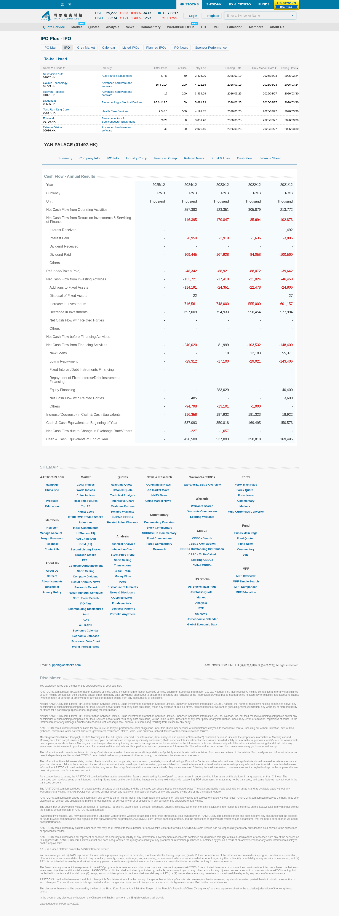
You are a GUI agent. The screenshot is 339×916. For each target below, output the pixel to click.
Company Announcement (86, 565)
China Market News (159, 500)
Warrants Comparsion (202, 511)
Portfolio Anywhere (123, 614)
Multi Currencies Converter (246, 511)
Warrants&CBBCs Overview (202, 484)
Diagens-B (49, 100)
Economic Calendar (86, 630)
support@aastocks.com (65, 665)
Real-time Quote (123, 484)
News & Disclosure (122, 592)
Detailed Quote (123, 490)
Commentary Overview (159, 522)
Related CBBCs (122, 517)
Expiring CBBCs (202, 559)
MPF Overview (246, 576)
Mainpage (52, 484)
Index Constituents (85, 527)
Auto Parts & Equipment (117, 75)
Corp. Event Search (86, 598)
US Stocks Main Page (202, 586)
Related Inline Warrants (122, 522)
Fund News (245, 543)
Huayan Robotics (53, 91)
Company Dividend (86, 576)
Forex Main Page (246, 484)
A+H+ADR (85, 625)
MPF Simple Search (246, 581)
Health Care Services (115, 111)
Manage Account (52, 533)
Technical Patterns (122, 608)
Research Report (85, 587)
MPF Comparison (245, 586)
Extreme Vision (52, 127)
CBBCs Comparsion (202, 543)
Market (202, 597)
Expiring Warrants (202, 516)
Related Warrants (122, 511)
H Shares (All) (86, 533)
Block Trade (123, 570)
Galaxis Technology (55, 83)
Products (52, 500)
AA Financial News (159, 484)
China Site (52, 490)
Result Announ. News (85, 581)
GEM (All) (85, 544)
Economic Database (85, 636)
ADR (86, 619)
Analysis (202, 602)
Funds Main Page (245, 533)
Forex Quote (246, 490)
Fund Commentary (159, 538)
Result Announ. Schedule (86, 592)
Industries (85, 522)
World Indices (86, 490)
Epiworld (48, 118)
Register (52, 527)
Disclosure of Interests (122, 587)
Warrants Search (202, 506)
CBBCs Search (202, 538)
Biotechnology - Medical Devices (122, 102)
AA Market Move (123, 597)
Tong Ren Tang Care (56, 109)
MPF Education (246, 592)
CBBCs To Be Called (202, 554)
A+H (85, 614)
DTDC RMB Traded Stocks (85, 517)
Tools (246, 554)
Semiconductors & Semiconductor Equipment (118, 120)
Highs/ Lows (85, 511)
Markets (246, 506)
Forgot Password (52, 538)
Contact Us (52, 549)
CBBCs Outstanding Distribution (202, 549)
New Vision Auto (53, 74)
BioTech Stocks (85, 554)
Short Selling (85, 571)
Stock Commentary (159, 527)
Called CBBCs (202, 565)
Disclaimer (52, 586)
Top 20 (85, 506)
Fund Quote (246, 538)
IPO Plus (85, 603)
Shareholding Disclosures (85, 609)
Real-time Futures (86, 500)
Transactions (122, 565)
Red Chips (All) (86, 538)
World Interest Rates (85, 646)
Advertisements (52, 581)
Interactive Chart (123, 500)
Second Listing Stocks (86, 549)
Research (159, 549)
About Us (52, 570)
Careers (52, 576)
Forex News (246, 495)
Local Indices (85, 484)
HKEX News (159, 495)
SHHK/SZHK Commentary (159, 533)
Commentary (245, 500)
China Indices (86, 495)
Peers (122, 581)
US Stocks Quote (202, 592)
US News (202, 613)
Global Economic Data (202, 624)
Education (52, 506)
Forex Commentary (159, 543)
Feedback (52, 543)
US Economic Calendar (202, 619)
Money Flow (123, 576)
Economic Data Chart (86, 641)
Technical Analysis (122, 495)
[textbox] (260, 15)
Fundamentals (122, 603)
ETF (86, 560)
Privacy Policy (52, 592)
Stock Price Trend (122, 554)
